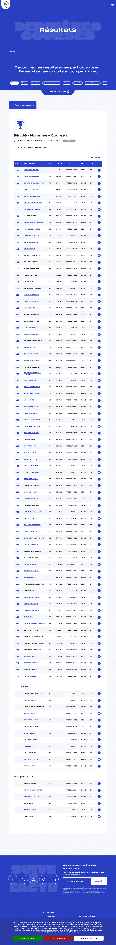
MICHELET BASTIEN (32, 229)
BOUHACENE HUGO (32, 196)
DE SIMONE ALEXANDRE (34, 623)
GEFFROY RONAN (31, 433)
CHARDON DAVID (31, 242)
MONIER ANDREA (31, 610)
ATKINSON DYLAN (31, 571)
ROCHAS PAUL (30, 656)
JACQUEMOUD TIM (32, 492)
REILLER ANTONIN (32, 209)
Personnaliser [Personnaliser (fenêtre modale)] (89, 938)
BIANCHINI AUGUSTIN (34, 183)
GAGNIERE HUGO (31, 597)
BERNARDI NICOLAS (33, 796)
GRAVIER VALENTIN (32, 544)
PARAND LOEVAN (31, 189)
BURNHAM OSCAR (31, 406)
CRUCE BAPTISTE (31, 176)
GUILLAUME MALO (32, 420)
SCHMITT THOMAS (32, 426)
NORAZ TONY (29, 439)
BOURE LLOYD (30, 446)
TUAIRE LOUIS (30, 452)
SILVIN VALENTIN (31, 354)
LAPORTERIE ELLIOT (33, 512)
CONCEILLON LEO (31, 301)
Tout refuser (58, 938)
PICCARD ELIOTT (31, 413)
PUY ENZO (28, 617)
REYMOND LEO (30, 713)
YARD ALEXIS (29, 733)
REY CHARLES (30, 676)
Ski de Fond (35, 83)
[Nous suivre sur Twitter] (23, 879)
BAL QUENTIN (30, 380)
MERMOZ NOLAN (31, 308)
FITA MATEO (29, 746)
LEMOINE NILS (30, 531)
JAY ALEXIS (29, 400)
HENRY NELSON (30, 347)
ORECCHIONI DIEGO (33, 203)
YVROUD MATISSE (31, 295)
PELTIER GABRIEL (32, 663)
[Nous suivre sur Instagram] (33, 879)
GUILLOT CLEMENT (32, 387)
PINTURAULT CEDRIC (33, 790)
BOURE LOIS (29, 577)
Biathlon (24, 83)
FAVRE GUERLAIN (31, 360)
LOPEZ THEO (29, 327)
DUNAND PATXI (30, 459)
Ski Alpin (14, 83)
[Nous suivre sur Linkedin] (54, 879)
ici (85, 893)
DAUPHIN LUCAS (31, 498)
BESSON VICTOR (31, 759)
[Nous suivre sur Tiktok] (43, 879)
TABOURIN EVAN (31, 479)
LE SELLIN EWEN (31, 472)
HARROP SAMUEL (31, 564)
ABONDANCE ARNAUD (33, 222)
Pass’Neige (52, 916)
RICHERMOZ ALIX (31, 393)
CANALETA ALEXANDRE (34, 538)
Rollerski (67, 83)
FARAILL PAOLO (31, 766)
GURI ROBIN (29, 249)
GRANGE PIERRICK (32, 525)
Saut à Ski (77, 83)
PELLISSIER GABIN (32, 235)
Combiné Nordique (92, 83)
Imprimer (96, 157)
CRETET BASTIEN (31, 720)
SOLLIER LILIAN (31, 466)
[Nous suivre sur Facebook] (12, 879)
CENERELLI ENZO (31, 334)
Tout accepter (28, 938)
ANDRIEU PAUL (30, 810)
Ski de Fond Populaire (52, 83)
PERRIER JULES (31, 604)
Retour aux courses (23, 105)
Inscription (99, 881)
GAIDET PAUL (30, 700)
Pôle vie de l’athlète (86, 916)
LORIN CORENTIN (31, 170)
